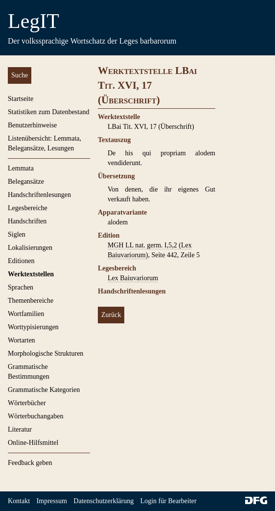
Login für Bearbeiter (168, 501)
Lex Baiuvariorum (133, 278)
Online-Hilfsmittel (33, 442)
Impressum (52, 501)
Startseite (20, 98)
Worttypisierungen (33, 327)
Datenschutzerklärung (103, 501)
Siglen (16, 234)
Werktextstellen (31, 274)
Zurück (111, 314)
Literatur (20, 429)
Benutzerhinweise (32, 125)
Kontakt (19, 501)
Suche (19, 75)
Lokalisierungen (30, 247)
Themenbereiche (30, 300)
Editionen (21, 261)
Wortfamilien (26, 313)
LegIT (33, 21)
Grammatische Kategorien (44, 389)
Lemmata (21, 168)
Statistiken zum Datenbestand (48, 112)
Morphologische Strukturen (45, 353)
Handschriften (27, 221)
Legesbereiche (27, 208)
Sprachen (20, 287)
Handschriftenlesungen (39, 194)
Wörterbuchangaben (36, 416)
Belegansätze (26, 181)
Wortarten (21, 340)
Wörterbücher (27, 403)
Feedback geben (30, 462)
